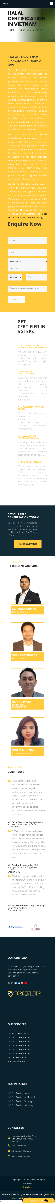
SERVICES (25, 29)
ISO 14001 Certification (19, 1037)
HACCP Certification (17, 1057)
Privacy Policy (27, 1187)
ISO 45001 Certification (19, 1041)
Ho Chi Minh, (15, 217)
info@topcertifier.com (21, 1151)
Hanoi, (44, 213)
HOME (11, 29)
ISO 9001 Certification (18, 1033)
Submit (17, 299)
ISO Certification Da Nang (20, 1101)
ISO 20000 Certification (19, 1053)
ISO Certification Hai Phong (21, 1105)
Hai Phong (37, 217)
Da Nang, (26, 217)
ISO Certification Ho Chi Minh (21, 1097)
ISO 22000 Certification (19, 1045)
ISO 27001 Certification (19, 1049)
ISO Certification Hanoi (18, 1093)
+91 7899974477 (19, 1145)
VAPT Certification (16, 1061)
